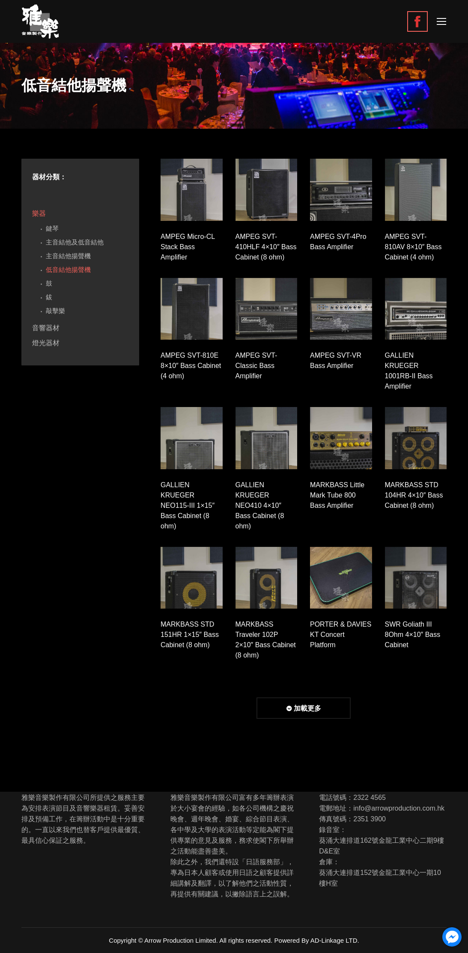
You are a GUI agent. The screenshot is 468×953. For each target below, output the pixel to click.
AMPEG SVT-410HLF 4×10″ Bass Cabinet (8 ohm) (266, 247)
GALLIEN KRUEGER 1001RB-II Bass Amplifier (409, 371)
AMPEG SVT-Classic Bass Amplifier (256, 366)
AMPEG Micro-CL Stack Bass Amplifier (188, 247)
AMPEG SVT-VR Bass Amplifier (335, 360)
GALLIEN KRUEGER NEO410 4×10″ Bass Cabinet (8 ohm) (259, 505)
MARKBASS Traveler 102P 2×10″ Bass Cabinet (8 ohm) (265, 640)
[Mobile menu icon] (441, 21)
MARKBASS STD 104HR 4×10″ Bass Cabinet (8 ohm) (414, 495)
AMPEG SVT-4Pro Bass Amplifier (338, 241)
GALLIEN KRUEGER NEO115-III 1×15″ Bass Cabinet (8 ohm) (188, 505)
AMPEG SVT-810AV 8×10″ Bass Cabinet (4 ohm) (413, 247)
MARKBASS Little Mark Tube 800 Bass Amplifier (337, 495)
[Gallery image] (192, 190)
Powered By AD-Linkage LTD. (316, 940)
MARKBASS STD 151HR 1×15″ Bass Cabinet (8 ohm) (190, 634)
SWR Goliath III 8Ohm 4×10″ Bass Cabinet (413, 634)
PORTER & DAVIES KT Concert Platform (340, 634)
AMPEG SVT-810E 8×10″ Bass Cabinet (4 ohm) (191, 366)
